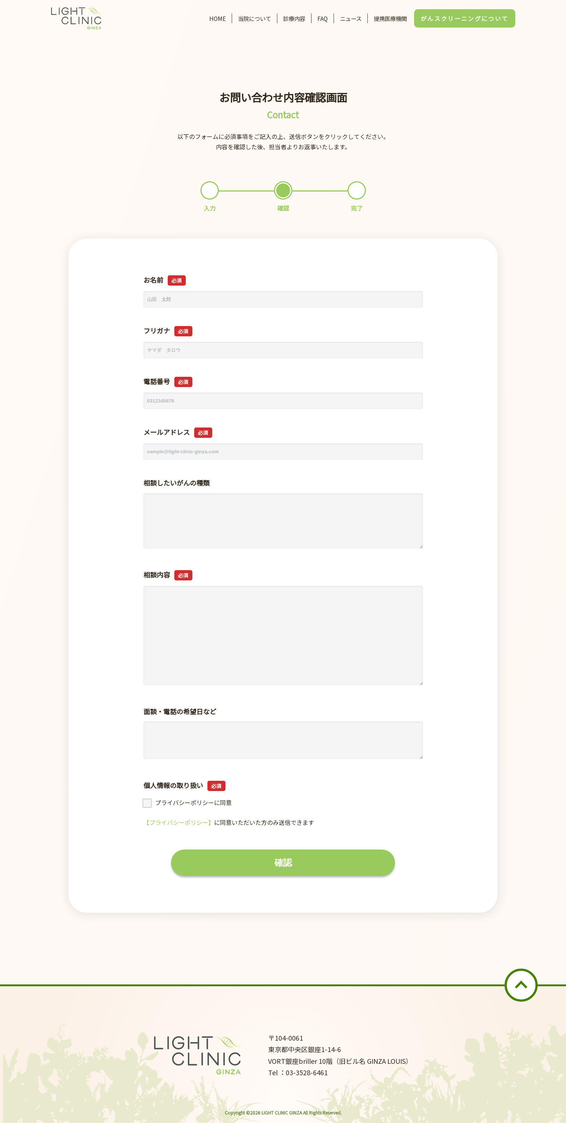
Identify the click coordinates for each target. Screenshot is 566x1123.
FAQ (322, 18)
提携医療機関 (390, 18)
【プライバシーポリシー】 (178, 822)
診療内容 (294, 18)
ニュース (351, 18)
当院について (254, 18)
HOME (217, 18)
